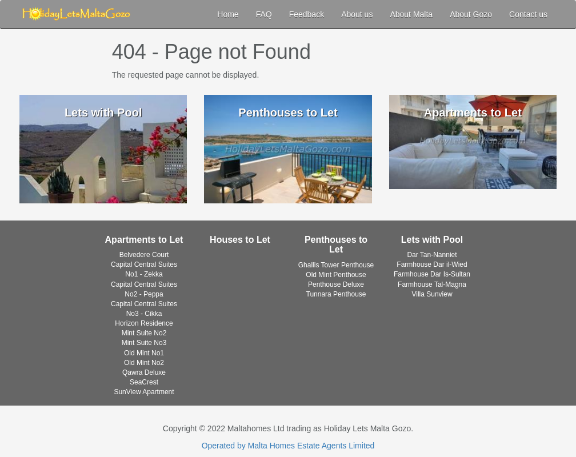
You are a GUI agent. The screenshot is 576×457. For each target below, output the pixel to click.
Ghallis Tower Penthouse (336, 265)
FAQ (264, 14)
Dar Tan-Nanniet (432, 255)
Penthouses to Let (336, 245)
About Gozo (471, 14)
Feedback (306, 14)
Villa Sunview (431, 294)
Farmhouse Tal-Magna (432, 284)
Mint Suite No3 (144, 343)
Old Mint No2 (144, 363)
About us (357, 14)
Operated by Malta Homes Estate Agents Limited (288, 445)
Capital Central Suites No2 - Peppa (144, 289)
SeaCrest (144, 382)
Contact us (528, 14)
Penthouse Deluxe (336, 284)
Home (227, 14)
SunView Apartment (144, 392)
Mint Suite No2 (144, 333)
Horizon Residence (144, 323)
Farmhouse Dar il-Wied (432, 264)
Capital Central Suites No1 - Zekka (144, 269)
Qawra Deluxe (144, 372)
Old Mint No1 (144, 353)
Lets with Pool (432, 239)
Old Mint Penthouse (336, 275)
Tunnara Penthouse (336, 294)
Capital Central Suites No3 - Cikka (144, 309)
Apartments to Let (144, 239)
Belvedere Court (144, 255)
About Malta (411, 14)
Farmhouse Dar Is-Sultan (432, 274)
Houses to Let (240, 239)
